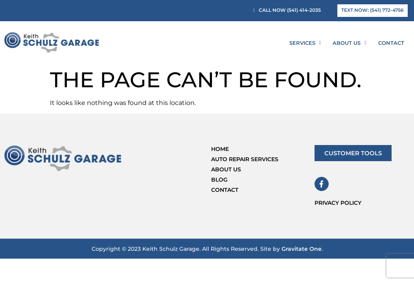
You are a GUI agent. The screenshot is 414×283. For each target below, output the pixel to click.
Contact (391, 43)
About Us (349, 42)
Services (305, 42)
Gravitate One (302, 248)
